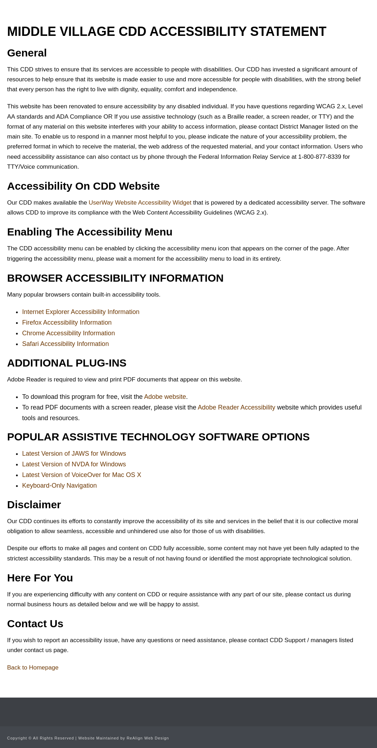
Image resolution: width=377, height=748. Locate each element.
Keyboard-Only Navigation (59, 485)
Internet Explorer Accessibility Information (80, 311)
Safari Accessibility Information (65, 343)
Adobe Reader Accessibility (236, 407)
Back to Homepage (33, 667)
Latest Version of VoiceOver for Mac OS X (81, 474)
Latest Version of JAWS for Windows (74, 453)
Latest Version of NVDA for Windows (74, 464)
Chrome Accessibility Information (68, 333)
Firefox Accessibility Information (67, 322)
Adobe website (165, 396)
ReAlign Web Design (147, 738)
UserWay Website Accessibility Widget (140, 202)
